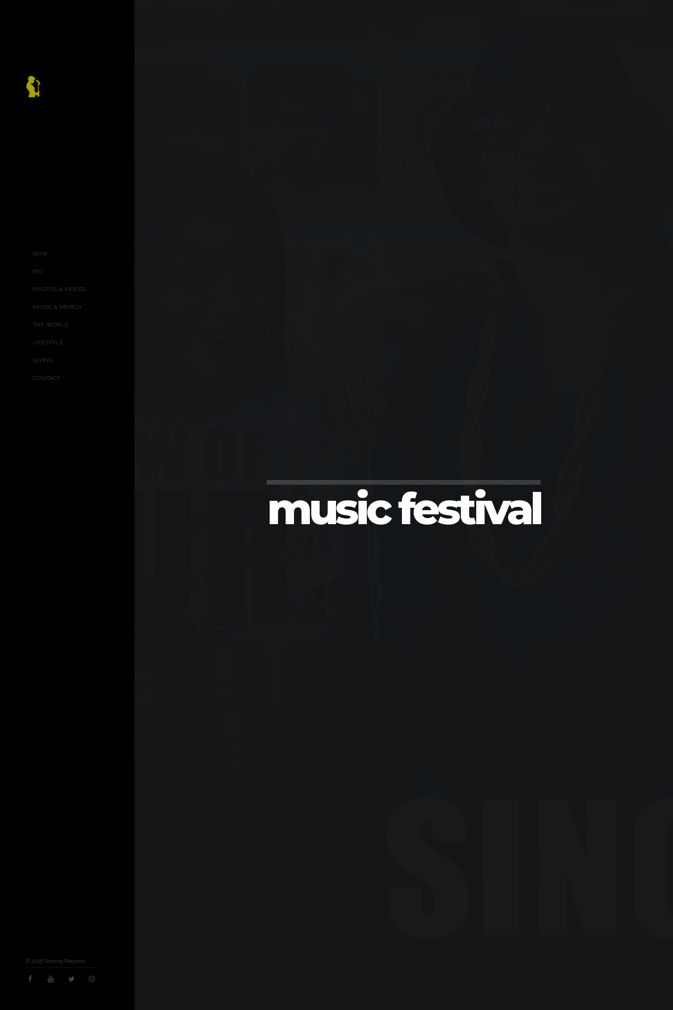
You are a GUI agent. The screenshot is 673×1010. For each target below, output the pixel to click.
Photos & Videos (59, 289)
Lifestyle (48, 342)
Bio (38, 271)
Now (40, 253)
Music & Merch (57, 307)
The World (50, 324)
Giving (43, 360)
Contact (47, 378)
